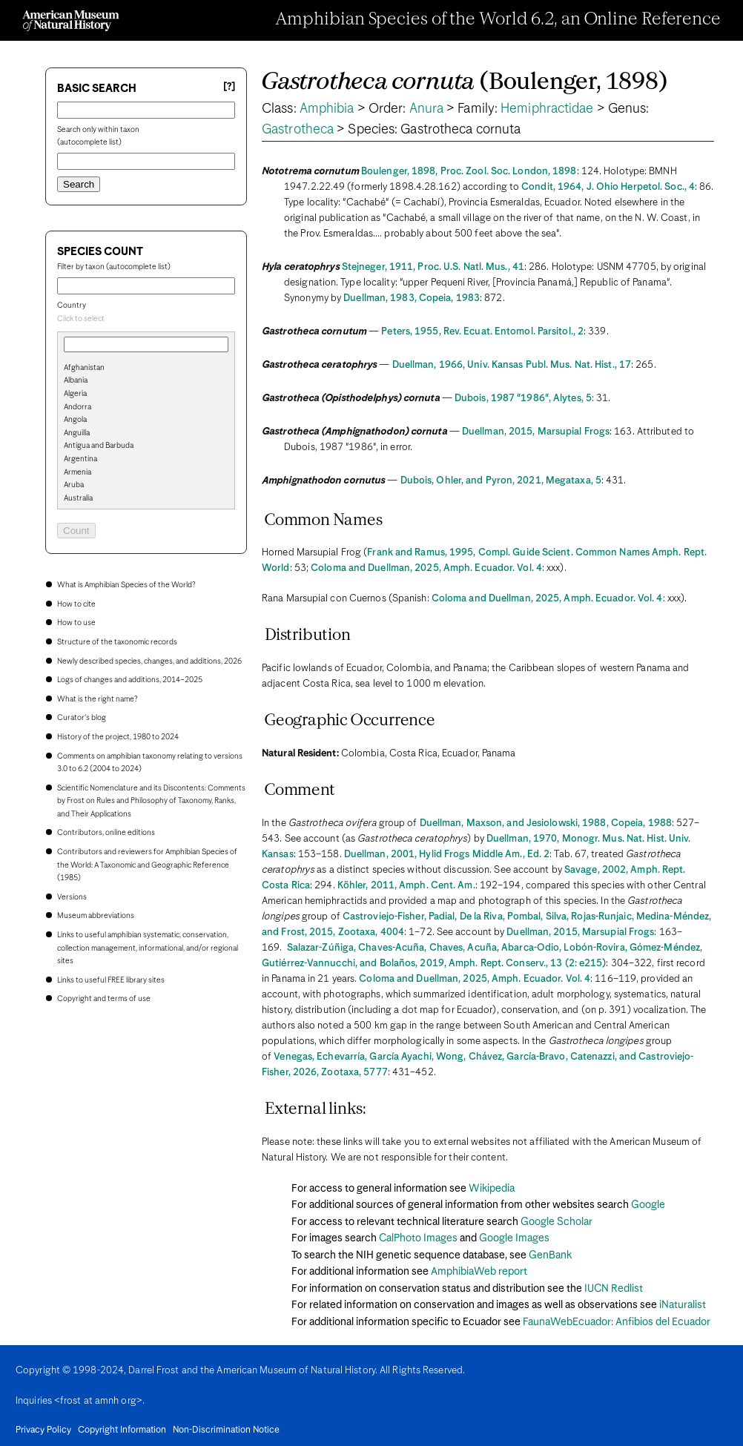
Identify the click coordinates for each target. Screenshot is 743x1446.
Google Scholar (556, 1222)
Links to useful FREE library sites (111, 980)
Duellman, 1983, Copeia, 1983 (411, 298)
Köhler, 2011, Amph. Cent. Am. (406, 886)
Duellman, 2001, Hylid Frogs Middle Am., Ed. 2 (447, 854)
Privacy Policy (43, 1430)
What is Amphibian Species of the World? (126, 585)
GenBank (550, 1255)
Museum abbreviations (95, 916)
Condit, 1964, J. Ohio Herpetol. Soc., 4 (608, 187)
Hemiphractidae (547, 109)
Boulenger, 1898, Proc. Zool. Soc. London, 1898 (469, 171)
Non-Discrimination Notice (226, 1430)
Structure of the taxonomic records (117, 642)
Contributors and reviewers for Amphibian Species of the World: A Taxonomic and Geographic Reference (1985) (147, 865)
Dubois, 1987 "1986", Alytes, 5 (523, 398)
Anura (426, 109)
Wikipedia (492, 1188)
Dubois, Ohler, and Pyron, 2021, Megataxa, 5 (500, 481)
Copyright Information (122, 1430)
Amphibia (327, 109)
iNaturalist (682, 1305)
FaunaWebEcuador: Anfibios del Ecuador (616, 1322)
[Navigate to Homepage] (70, 21)
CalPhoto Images (418, 1238)
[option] (152, 368)
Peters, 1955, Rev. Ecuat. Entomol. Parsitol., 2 (482, 332)
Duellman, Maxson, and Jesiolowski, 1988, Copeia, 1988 (546, 823)
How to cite (76, 604)
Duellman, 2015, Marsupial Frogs (536, 432)
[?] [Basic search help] (229, 87)
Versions (72, 897)
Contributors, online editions (106, 832)
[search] (146, 392)
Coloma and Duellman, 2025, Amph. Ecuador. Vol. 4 (426, 568)
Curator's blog (81, 718)
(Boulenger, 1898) (465, 82)
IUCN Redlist (613, 1289)
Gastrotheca (298, 129)
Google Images (514, 1238)
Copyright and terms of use (104, 999)
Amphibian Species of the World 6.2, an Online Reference (498, 20)
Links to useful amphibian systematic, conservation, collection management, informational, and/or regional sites (147, 948)
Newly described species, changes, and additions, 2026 (149, 661)
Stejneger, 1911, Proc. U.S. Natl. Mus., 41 (433, 267)
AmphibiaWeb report (479, 1272)
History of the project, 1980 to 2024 (118, 737)
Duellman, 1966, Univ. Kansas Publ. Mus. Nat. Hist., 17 (511, 365)
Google (648, 1205)
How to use (76, 623)
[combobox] (146, 319)
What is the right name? (97, 699)
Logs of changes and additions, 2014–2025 (129, 680)
